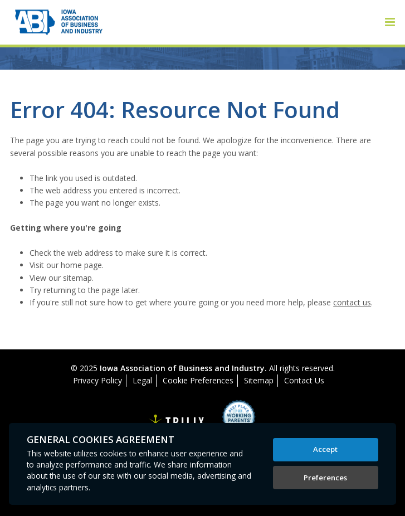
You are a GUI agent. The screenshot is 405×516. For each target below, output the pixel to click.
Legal (142, 380)
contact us (352, 302)
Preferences (325, 478)
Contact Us (304, 380)
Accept (325, 449)
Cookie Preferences (198, 380)
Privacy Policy (97, 380)
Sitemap (259, 380)
